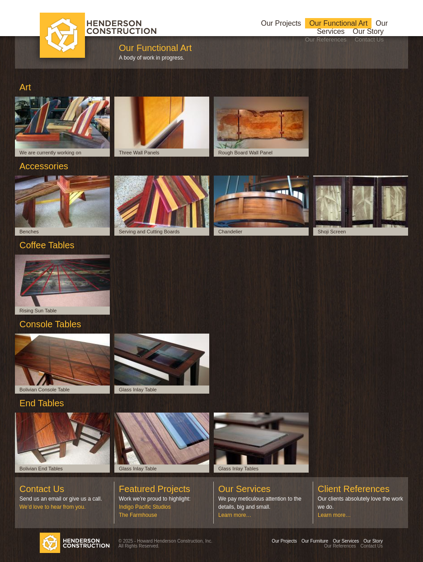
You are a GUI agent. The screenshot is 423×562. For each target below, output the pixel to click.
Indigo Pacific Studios (145, 507)
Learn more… (234, 515)
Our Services (346, 541)
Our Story (368, 31)
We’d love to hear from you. (52, 507)
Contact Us (369, 39)
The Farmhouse (138, 515)
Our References (326, 39)
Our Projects (281, 23)
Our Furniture (314, 541)
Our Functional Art (338, 23)
